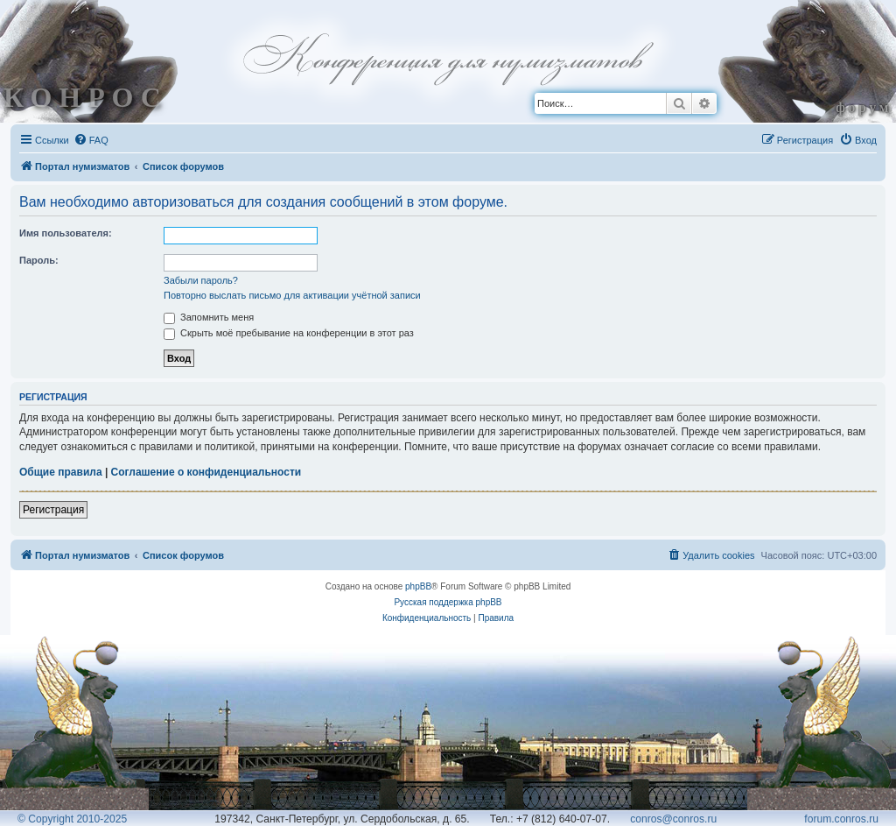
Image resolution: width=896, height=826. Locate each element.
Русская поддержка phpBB (447, 602)
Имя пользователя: (65, 233)
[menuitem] (91, 140)
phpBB (418, 586)
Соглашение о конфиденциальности (206, 472)
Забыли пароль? (201, 280)
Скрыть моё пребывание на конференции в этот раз (289, 333)
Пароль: (39, 260)
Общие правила (60, 472)
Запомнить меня (209, 317)
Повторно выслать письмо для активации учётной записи (292, 295)
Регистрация (53, 510)
